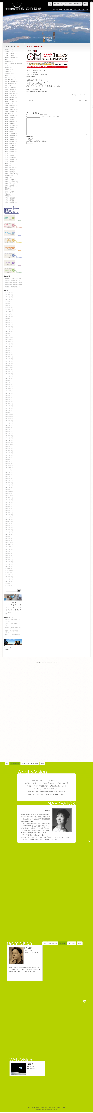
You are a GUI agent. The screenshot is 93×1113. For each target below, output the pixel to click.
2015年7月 (7, 425)
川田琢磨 (7, 196)
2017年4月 (7, 380)
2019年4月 (7, 329)
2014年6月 (7, 453)
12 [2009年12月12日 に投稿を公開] (18, 607)
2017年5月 (7, 378)
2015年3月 (7, 433)
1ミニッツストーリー (80, 95)
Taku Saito (6, 649)
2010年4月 (7, 559)
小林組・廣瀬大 (9, 123)
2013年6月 (7, 478)
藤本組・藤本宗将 (9, 89)
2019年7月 (7, 322)
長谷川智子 (8, 176)
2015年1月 (7, 438)
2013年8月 (7, 474)
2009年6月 (7, 581)
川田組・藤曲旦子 (9, 202)
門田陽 (6, 166)
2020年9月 (7, 292)
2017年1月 (7, 386)
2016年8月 (7, 397)
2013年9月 (7, 472)
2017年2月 (7, 384)
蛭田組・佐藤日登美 (10, 105)
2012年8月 (7, 500)
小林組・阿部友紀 (9, 131)
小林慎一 (7, 113)
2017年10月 (8, 367)
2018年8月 (7, 346)
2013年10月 (8, 470)
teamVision (62, 943)
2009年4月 (7, 585)
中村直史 (7, 51)
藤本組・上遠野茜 (9, 95)
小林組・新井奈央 (9, 119)
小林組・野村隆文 (9, 151)
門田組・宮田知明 (9, 168)
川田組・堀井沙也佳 (10, 198)
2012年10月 (8, 495)
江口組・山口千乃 (9, 192)
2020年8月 (7, 295)
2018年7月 (7, 348)
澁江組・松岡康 (9, 158)
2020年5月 (7, 301)
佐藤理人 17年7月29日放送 (12, 634)
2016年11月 (8, 391)
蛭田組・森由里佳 (9, 107)
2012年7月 (7, 502)
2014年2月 (7, 461)
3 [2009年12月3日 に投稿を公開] (13, 606)
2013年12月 (8, 465)
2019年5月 (7, 327)
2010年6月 (7, 555)
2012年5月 (7, 506)
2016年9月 (7, 395)
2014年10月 (8, 444)
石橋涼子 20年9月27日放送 (12, 280)
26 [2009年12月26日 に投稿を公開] (18, 610)
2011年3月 (7, 536)
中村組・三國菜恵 (9, 53)
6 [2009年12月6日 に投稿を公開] (20, 606)
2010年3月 (7, 562)
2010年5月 (7, 557)
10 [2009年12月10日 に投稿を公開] (13, 607)
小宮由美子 (8, 188)
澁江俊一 (7, 153)
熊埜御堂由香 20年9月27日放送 (13, 282)
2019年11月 (8, 314)
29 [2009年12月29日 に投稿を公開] (8, 612)
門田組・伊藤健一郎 (10, 174)
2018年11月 (8, 339)
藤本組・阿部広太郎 (10, 93)
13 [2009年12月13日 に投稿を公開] (20, 607)
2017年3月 (7, 382)
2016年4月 (7, 406)
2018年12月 (8, 337)
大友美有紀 (8, 73)
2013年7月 (7, 476)
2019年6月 (7, 324)
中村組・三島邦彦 (9, 55)
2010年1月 (7, 566)
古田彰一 (7, 178)
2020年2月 (7, 307)
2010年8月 (7, 551)
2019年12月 (8, 312)
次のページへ (82, 100)
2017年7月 (7, 374)
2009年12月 (8, 568)
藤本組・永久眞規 (9, 101)
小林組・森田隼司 (9, 145)
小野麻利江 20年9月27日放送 (13, 278)
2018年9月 (7, 344)
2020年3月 (7, 305)
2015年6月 (7, 427)
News (58, 660)
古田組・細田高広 (9, 186)
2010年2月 (7, 564)
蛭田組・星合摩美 (9, 111)
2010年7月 (7, 553)
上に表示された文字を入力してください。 (38, 144)
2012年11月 (8, 493)
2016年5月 (7, 404)
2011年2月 (7, 538)
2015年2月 (7, 436)
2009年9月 (7, 574)
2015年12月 (8, 414)
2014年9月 (7, 446)
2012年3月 (7, 510)
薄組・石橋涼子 (9, 83)
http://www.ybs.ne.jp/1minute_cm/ (37, 91)
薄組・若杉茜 (8, 85)
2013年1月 (7, 489)
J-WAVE (42, 791)
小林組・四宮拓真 (9, 139)
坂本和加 (7, 71)
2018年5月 (7, 352)
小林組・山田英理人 (10, 127)
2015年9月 (7, 421)
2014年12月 (8, 440)
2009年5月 (7, 583)
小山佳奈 (7, 75)
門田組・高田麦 (9, 172)
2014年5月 (7, 455)
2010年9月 (7, 549)
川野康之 (7, 67)
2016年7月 (7, 399)
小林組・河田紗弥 (9, 141)
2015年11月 (8, 416)
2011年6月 (7, 530)
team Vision (44, 660)
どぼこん (7, 636)
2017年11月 (8, 365)
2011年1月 (7, 540)
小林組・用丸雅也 (9, 147)
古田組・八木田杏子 (10, 182)
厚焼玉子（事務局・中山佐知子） (13, 63)
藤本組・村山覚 (9, 91)
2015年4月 (7, 431)
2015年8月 (7, 423)
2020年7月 (7, 297)
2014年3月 (7, 459)
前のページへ (30, 100)
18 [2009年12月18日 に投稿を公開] (15, 609)
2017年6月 (7, 376)
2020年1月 (7, 309)
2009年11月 (8, 570)
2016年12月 (8, 389)
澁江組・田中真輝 (9, 160)
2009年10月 (8, 572)
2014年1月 (7, 463)
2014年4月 (7, 457)
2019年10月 (8, 316)
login (91, 1)
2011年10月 (8, 521)
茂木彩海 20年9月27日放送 (12, 287)
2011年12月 (8, 517)
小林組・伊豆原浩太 (10, 121)
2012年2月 (7, 512)
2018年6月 (7, 350)
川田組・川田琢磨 (9, 200)
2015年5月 (7, 429)
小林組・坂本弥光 (9, 115)
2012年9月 (7, 498)
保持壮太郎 (8, 61)
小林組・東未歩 (9, 117)
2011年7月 (7, 527)
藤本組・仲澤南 (9, 99)
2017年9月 (7, 369)
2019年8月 (7, 320)
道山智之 (7, 164)
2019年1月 (7, 335)
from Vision (52, 660)
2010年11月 (8, 545)
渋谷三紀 (7, 194)
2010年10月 (8, 547)
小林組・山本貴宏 (9, 149)
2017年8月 (7, 371)
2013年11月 (8, 468)
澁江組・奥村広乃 (9, 155)
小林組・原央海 (9, 137)
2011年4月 (7, 534)
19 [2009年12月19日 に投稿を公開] (18, 609)
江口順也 (7, 190)
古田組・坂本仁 (9, 184)
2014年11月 (8, 442)
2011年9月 (7, 523)
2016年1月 (7, 412)
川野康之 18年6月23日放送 (12, 627)
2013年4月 (7, 483)
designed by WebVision (9, 647)
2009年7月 (7, 579)
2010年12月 (8, 542)
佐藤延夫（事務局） (10, 57)
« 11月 (5, 613)
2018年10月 (8, 342)
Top (29, 660)
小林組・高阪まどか (10, 133)
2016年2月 (7, 410)
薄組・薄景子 (8, 77)
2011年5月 (7, 532)
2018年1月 (7, 361)
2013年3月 (7, 485)
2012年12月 (8, 491)
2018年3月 (7, 357)
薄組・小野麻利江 (9, 79)
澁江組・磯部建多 (9, 161)
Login (64, 660)
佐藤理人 (7, 59)
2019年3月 (7, 331)
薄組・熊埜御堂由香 (10, 81)
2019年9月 (7, 318)
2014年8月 (7, 448)
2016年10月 (8, 393)
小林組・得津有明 (9, 143)
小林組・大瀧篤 (9, 129)
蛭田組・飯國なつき (10, 109)
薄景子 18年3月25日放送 (12, 631)
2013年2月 (7, 487)
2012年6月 (7, 504)
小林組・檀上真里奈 (10, 135)
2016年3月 (7, 408)
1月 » (9, 613)
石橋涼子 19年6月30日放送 (12, 623)
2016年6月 (7, 401)
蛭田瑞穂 (7, 103)
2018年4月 (7, 354)
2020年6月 (7, 299)
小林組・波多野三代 (10, 125)
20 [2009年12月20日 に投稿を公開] (20, 609)
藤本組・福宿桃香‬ (9, 97)
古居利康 (7, 69)
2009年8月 (7, 577)
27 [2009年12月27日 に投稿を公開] (20, 610)
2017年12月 (8, 363)
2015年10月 (8, 418)
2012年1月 (7, 515)
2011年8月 (7, 525)
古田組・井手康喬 (9, 180)
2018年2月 (7, 359)
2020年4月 (7, 303)
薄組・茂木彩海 (9, 87)
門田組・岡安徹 (9, 170)
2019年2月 (7, 333)
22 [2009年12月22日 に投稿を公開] (8, 610)
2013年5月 (7, 480)
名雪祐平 (7, 49)
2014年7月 (7, 451)
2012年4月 (7, 508)
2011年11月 (8, 519)
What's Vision (35, 660)
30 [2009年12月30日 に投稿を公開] (11, 612)
